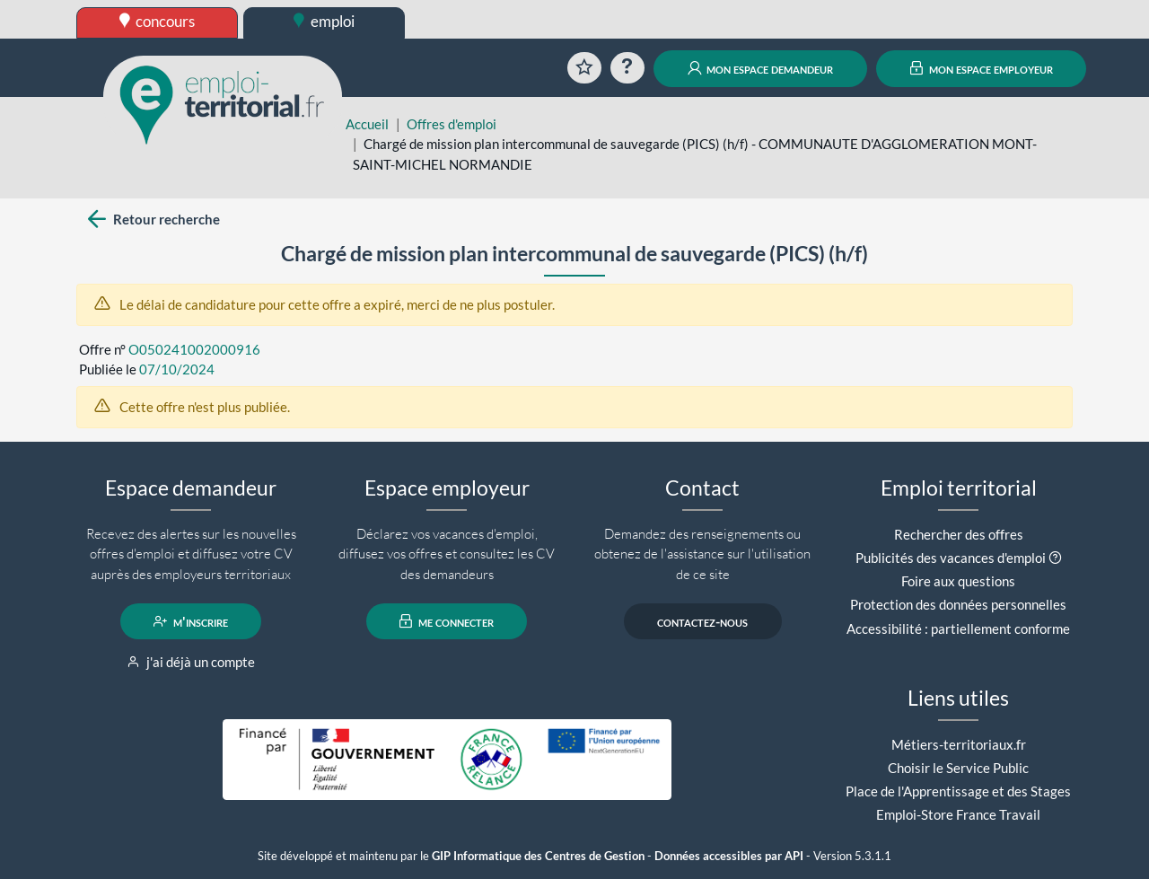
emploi (324, 21)
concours (157, 21)
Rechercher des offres (958, 534)
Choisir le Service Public (958, 768)
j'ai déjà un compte (191, 662)
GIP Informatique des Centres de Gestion (538, 856)
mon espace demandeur (761, 68)
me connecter (446, 621)
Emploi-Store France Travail (958, 814)
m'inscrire (190, 621)
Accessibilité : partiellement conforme (958, 628)
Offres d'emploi (451, 124)
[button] (1055, 557)
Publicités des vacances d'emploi (950, 557)
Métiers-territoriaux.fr (958, 744)
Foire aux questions (958, 581)
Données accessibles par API (728, 856)
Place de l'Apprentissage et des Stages (958, 791)
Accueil (367, 124)
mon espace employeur (981, 68)
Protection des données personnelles (958, 604)
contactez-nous (702, 621)
